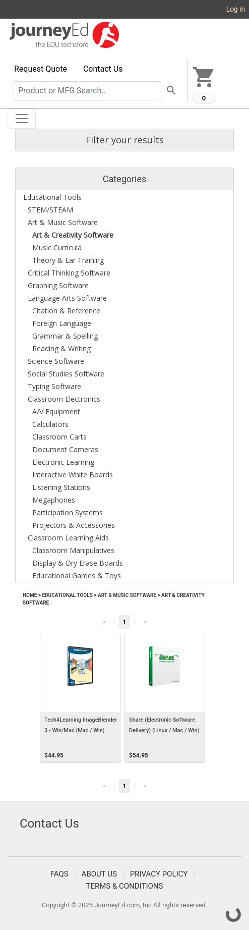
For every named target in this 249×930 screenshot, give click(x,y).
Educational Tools (67, 595)
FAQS (59, 874)
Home (30, 595)
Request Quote (40, 69)
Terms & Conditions (124, 886)
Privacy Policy (159, 874)
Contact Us (103, 69)
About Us (99, 874)
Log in (235, 9)
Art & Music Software (127, 595)
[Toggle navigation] (22, 118)
